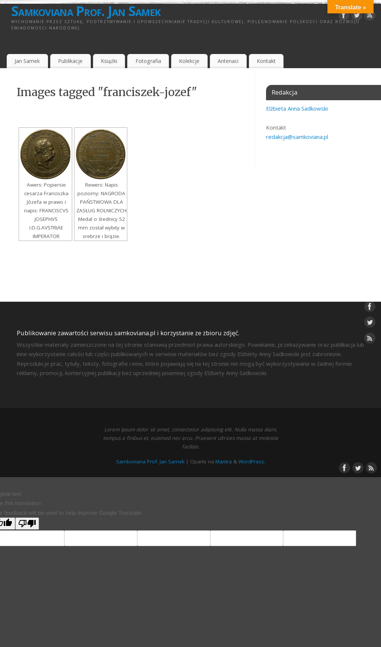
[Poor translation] (27, 523)
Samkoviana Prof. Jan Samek (85, 11)
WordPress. (251, 461)
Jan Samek (27, 60)
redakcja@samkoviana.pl (297, 136)
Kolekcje (189, 60)
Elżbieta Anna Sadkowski (297, 108)
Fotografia (148, 60)
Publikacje (70, 60)
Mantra (223, 461)
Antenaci (228, 60)
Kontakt (266, 60)
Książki (109, 60)
